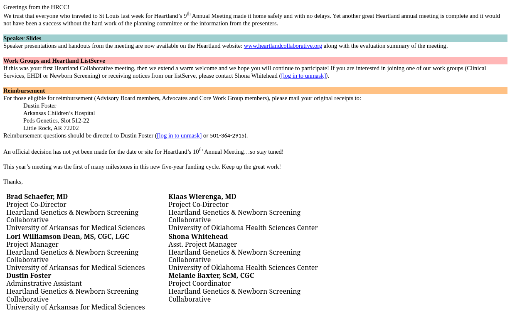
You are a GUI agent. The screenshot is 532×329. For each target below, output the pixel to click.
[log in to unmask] (303, 75)
